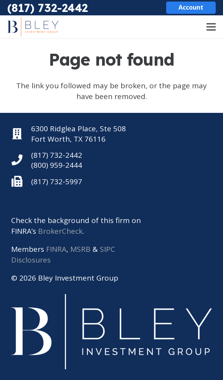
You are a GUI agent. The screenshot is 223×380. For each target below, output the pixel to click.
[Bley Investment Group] (32, 26)
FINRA (56, 249)
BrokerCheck (60, 231)
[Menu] (211, 26)
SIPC (107, 249)
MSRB (80, 249)
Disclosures (31, 260)
